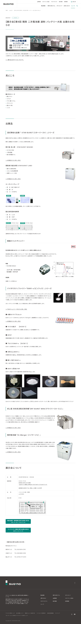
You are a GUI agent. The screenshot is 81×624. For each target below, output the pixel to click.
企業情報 (39, 1)
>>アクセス (21, 494)
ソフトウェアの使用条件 (41, 613)
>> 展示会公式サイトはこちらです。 (15, 59)
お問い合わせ (67, 5)
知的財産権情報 (50, 613)
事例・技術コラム (51, 5)
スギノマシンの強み (46, 1)
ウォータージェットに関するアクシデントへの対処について (17, 615)
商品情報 (43, 5)
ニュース (73, 5)
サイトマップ (57, 613)
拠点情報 (60, 1)
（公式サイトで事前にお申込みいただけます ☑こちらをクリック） (33, 484)
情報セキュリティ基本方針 (30, 613)
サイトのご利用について (10, 613)
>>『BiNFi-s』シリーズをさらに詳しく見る (16, 309)
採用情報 (65, 1)
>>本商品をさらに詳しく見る (13, 160)
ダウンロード (59, 5)
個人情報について (19, 613)
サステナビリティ (54, 1)
